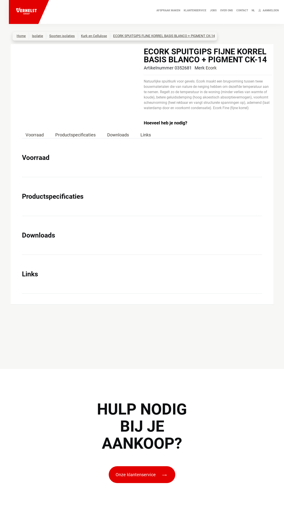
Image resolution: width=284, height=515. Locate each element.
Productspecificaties (75, 135)
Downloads (118, 135)
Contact (242, 10)
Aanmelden (268, 10)
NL (253, 10)
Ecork (211, 68)
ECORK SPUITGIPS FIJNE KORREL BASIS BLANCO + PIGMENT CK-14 (164, 36)
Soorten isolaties (62, 36)
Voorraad (35, 135)
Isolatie (37, 36)
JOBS (213, 10)
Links (145, 135)
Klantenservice (195, 10)
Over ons (226, 10)
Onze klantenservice (141, 474)
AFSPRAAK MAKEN (168, 10)
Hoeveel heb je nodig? (165, 123)
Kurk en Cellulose (94, 36)
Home (21, 36)
